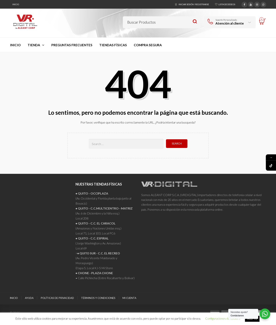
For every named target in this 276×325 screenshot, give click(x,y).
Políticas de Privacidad (57, 297)
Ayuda (29, 297)
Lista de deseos (227, 4)
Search (195, 21)
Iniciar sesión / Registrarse (194, 4)
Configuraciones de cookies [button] (222, 318)
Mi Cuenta (129, 297)
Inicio (15, 4)
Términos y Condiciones (98, 297)
